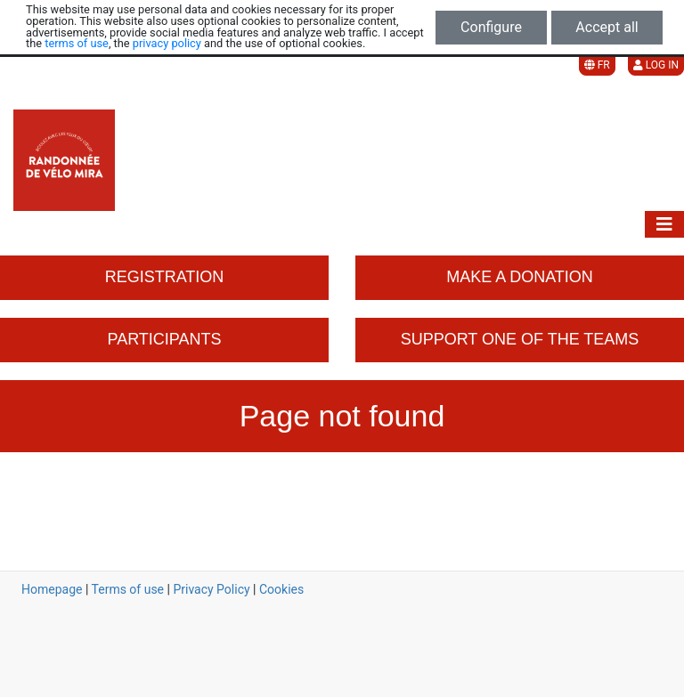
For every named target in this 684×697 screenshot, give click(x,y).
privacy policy (167, 43)
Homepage (51, 589)
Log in (656, 65)
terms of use (77, 43)
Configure (491, 27)
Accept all (606, 27)
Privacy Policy (211, 589)
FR (597, 65)
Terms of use (128, 589)
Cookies (281, 589)
